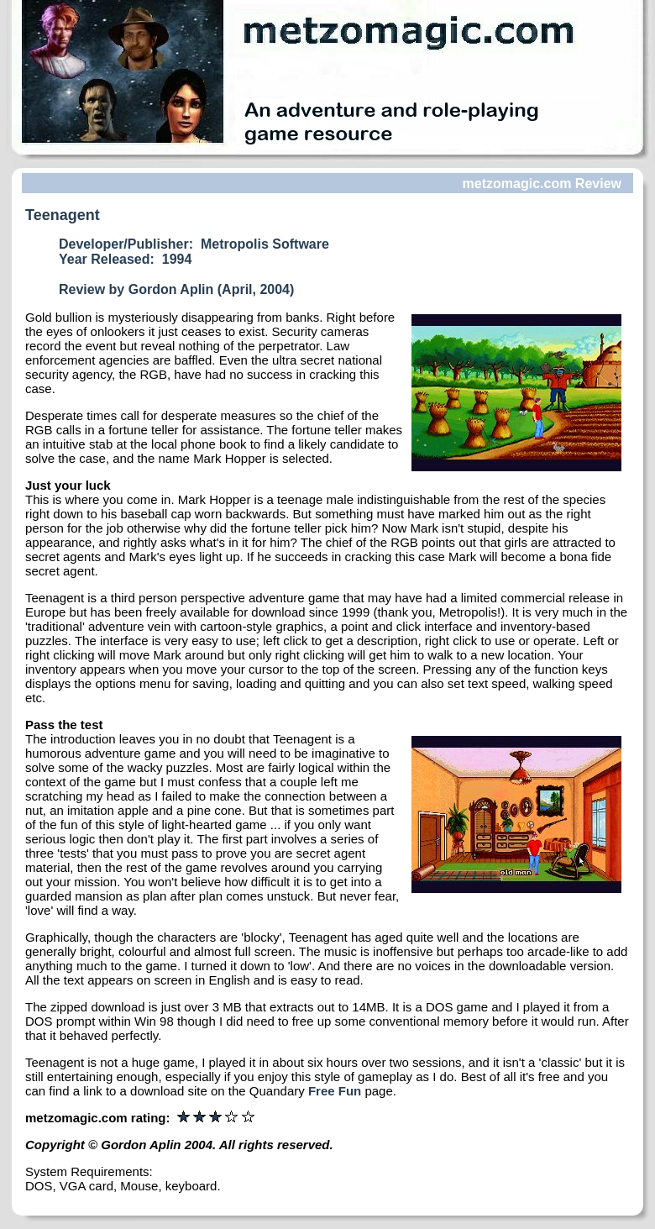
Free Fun (334, 1091)
